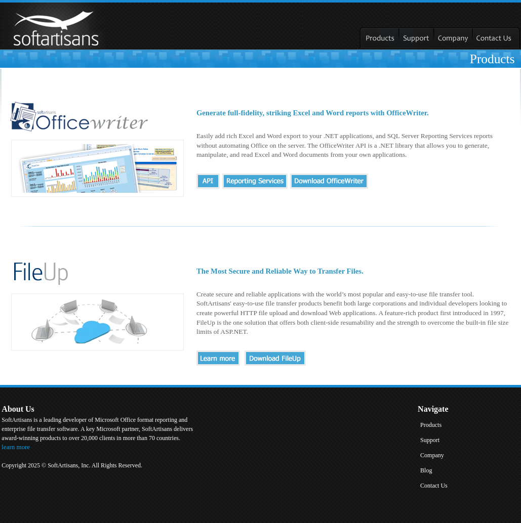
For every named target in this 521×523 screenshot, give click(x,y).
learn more (16, 447)
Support (429, 440)
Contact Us (434, 485)
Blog (426, 470)
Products (431, 424)
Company (432, 455)
